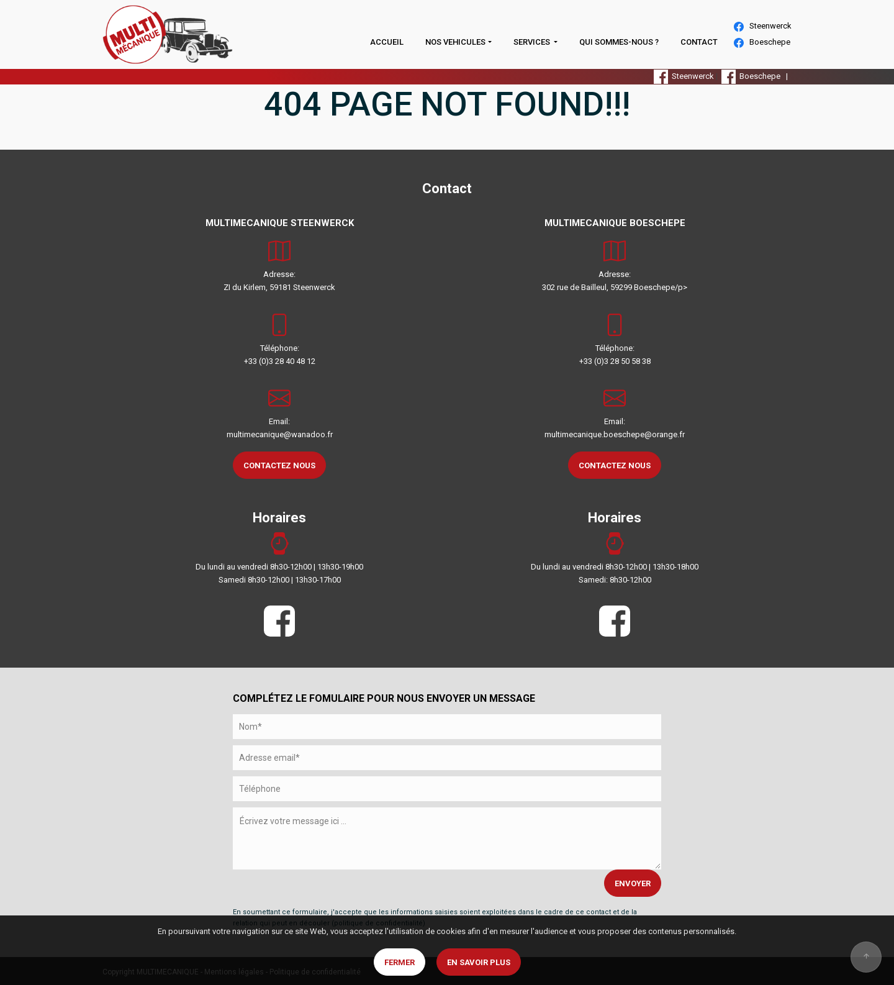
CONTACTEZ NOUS (279, 465)
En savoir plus (478, 962)
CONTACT (699, 42)
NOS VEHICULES (455, 42)
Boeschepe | (756, 76)
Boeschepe (762, 42)
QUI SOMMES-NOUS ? (619, 42)
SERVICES (532, 42)
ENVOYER (633, 883)
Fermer (399, 962)
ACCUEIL (387, 42)
